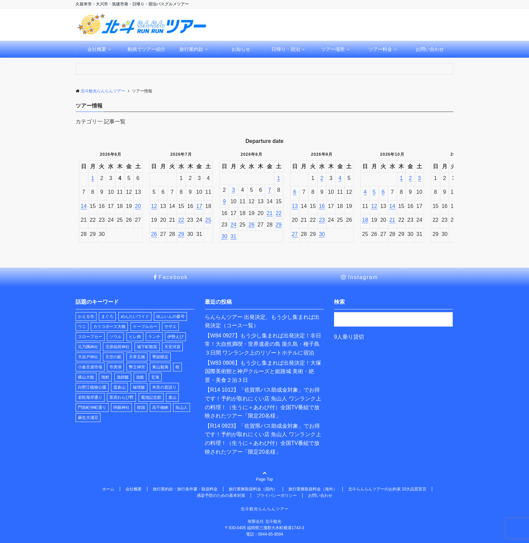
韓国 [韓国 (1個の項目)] (141, 407)
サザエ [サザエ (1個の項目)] (170, 326)
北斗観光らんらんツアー (265, 509)
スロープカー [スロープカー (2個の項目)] (90, 336)
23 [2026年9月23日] (322, 220)
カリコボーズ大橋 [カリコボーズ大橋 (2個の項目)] (109, 326)
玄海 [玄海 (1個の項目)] (155, 377)
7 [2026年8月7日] (269, 190)
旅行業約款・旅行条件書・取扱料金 (185, 489)
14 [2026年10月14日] (392, 206)
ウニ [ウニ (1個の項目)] (82, 326)
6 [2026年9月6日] (294, 192)
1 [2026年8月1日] (278, 178)
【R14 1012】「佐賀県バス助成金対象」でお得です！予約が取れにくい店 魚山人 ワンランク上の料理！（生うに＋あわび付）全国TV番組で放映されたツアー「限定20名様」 (263, 403)
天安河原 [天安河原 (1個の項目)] (172, 346)
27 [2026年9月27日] (295, 234)
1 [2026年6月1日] (92, 178)
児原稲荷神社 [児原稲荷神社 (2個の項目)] (117, 346)
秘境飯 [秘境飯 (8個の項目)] (139, 387)
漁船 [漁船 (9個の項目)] (140, 377)
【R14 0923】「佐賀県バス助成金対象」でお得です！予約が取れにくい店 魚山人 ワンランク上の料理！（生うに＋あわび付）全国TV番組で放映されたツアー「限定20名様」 (263, 439)
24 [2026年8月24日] (233, 225)
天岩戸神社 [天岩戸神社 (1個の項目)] (88, 357)
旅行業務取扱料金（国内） (253, 489)
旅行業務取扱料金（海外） (312, 489)
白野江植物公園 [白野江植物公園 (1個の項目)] (92, 387)
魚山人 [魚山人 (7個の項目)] (181, 407)
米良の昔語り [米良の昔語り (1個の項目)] (164, 387)
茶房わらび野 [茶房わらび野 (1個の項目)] (121, 397)
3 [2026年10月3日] (419, 178)
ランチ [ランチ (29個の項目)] (154, 336)
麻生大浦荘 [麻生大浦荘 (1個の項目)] (88, 417)
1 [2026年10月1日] (401, 178)
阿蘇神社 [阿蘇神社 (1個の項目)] (121, 407)
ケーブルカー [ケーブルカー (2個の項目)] (145, 326)
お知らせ (240, 49)
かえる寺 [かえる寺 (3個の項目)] (86, 316)
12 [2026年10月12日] (374, 206)
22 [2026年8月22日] (279, 213)
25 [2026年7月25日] (208, 220)
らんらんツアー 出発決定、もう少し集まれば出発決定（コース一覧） (262, 321)
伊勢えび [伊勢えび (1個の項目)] (175, 336)
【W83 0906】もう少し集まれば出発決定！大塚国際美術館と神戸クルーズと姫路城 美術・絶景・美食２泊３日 (263, 371)
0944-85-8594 (270, 534)
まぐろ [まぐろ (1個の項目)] (107, 316)
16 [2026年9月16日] (322, 206)
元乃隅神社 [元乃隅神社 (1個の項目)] (88, 346)
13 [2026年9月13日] (295, 206)
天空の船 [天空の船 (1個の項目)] (113, 357)
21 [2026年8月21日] (270, 213)
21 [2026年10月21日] (392, 220)
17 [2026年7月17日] (199, 206)
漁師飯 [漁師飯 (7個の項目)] (123, 377)
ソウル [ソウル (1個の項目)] (115, 336)
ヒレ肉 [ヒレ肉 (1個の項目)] (135, 336)
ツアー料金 (380, 49)
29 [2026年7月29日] (181, 234)
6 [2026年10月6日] (383, 192)
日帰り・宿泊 (286, 49)
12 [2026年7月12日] (154, 206)
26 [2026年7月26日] (154, 234)
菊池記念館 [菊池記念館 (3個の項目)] (151, 397)
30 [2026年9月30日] (322, 234)
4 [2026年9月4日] (339, 178)
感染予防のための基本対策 (221, 495)
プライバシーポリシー (276, 495)
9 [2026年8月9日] (224, 201)
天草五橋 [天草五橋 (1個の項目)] (137, 357)
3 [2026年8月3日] (233, 190)
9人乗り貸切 (349, 337)
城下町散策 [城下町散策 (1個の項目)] (147, 346)
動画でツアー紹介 (146, 49)
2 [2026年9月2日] (322, 178)
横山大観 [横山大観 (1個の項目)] (86, 377)
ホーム (108, 489)
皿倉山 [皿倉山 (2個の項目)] (119, 387)
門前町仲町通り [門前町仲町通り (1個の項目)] (92, 407)
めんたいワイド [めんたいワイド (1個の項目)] (135, 316)
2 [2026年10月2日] (410, 178)
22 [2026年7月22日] (181, 220)
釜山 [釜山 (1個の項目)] (172, 397)
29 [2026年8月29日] (279, 225)
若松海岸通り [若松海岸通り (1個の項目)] (90, 397)
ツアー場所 (333, 49)
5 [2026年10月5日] (374, 192)
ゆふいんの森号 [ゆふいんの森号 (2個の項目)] (170, 316)
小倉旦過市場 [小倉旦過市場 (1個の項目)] (90, 367)
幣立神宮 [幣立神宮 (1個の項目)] (137, 367)
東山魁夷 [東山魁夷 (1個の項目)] (160, 367)
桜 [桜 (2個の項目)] (177, 367)
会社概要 (96, 49)
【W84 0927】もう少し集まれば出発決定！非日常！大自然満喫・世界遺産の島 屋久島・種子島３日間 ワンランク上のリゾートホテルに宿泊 (263, 344)
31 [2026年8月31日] (233, 236)
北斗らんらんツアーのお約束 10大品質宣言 (387, 489)
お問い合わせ (430, 49)
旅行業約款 (191, 49)
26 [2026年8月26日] (252, 225)
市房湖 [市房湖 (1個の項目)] (115, 367)
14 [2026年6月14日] (84, 206)
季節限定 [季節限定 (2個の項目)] (160, 357)
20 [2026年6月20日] (138, 206)
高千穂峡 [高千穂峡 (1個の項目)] (160, 407)
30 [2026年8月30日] (224, 236)
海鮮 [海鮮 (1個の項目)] (105, 377)
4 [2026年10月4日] (365, 192)
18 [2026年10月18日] (365, 220)
